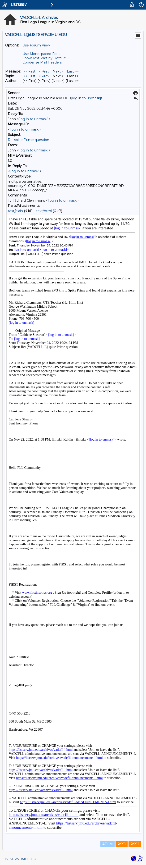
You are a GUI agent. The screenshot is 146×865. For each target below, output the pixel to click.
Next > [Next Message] (58, 71)
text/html (44, 211)
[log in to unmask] (86, 98)
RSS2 (134, 844)
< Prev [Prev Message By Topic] (44, 76)
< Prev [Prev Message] (44, 71)
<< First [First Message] (29, 71)
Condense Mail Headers (42, 62)
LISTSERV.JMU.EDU (19, 859)
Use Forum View (36, 45)
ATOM (107, 844)
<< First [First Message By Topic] (29, 76)
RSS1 (121, 844)
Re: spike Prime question (28, 140)
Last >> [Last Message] (73, 71)
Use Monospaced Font (41, 54)
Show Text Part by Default (44, 58)
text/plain (15, 211)
